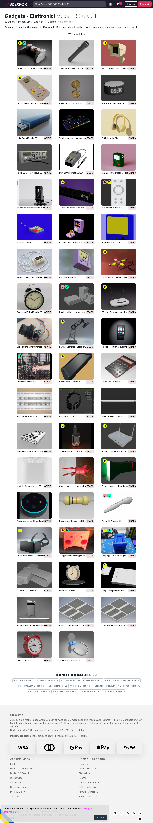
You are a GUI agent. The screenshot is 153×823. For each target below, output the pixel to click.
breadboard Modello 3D (27, 416)
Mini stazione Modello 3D (113, 103)
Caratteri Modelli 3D (47, 680)
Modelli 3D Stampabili (21, 768)
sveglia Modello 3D (25, 660)
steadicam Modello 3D (27, 381)
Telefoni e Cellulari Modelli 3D (28, 686)
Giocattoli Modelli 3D (104, 686)
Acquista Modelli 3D (23, 759)
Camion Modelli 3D (90, 691)
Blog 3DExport (17, 791)
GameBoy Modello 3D (111, 242)
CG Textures (16, 777)
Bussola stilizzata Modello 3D (72, 103)
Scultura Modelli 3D (23, 680)
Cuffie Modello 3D (110, 138)
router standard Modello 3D (114, 451)
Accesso (131, 4)
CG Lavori (15, 796)
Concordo (100, 817)
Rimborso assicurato (89, 796)
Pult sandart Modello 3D (112, 207)
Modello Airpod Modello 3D (29, 486)
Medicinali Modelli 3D (128, 686)
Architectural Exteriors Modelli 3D (122, 680)
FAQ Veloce (85, 773)
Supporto (83, 764)
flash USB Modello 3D (27, 590)
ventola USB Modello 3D (70, 660)
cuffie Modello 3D (67, 416)
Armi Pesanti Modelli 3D (64, 691)
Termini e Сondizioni (88, 791)
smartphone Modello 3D (70, 381)
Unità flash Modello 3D (27, 138)
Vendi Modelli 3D (18, 782)
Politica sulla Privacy (89, 787)
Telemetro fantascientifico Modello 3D (34, 207)
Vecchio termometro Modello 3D (31, 277)
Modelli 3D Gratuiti (19, 773)
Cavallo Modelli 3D (92, 680)
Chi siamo (16, 715)
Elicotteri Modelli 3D (39, 691)
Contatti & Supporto (92, 759)
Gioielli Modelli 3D (80, 686)
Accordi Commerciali (89, 782)
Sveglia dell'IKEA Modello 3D (30, 312)
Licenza (82, 777)
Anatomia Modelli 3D (114, 691)
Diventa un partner (19, 787)
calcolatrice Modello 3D (112, 381)
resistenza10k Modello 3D (71, 521)
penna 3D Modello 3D (111, 521)
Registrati (145, 4)
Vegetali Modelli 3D (57, 686)
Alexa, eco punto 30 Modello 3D (31, 521)
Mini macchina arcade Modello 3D (117, 173)
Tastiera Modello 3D (26, 242)
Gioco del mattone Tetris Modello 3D (33, 103)
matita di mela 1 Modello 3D (114, 416)
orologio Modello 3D (68, 590)
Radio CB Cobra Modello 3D (29, 173)
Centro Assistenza (88, 768)
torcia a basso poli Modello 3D (116, 486)
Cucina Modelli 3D (70, 680)
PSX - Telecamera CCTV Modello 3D (118, 68)
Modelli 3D (15, 764)
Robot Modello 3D (67, 277)
